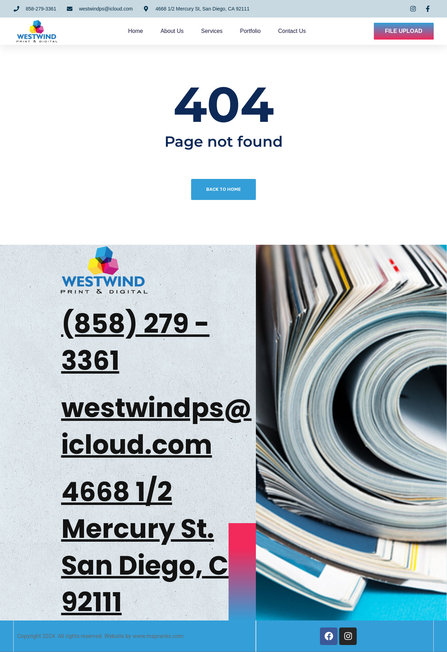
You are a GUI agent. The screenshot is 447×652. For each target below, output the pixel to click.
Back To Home (223, 189)
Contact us (295, 31)
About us (175, 31)
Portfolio (253, 31)
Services (214, 31)
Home (138, 31)
